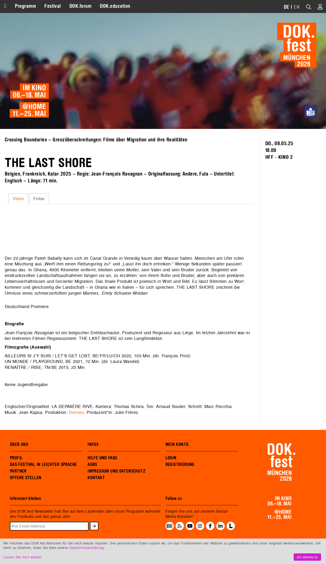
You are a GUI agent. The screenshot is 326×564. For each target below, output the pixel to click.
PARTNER (18, 471)
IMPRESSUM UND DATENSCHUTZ (116, 471)
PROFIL (16, 458)
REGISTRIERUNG (180, 464)
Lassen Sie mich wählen (22, 557)
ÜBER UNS (19, 444)
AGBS (92, 464)
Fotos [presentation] (39, 199)
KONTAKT (96, 477)
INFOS (93, 444)
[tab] (18, 198)
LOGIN (171, 458)
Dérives (76, 412)
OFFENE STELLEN (25, 477)
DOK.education (115, 6)
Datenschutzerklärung (86, 547)
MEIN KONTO (177, 444)
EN (297, 7)
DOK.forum (80, 6)
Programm (25, 6)
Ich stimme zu (307, 557)
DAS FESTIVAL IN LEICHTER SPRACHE (43, 464)
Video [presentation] (18, 199)
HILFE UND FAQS (102, 458)
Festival (52, 6)
